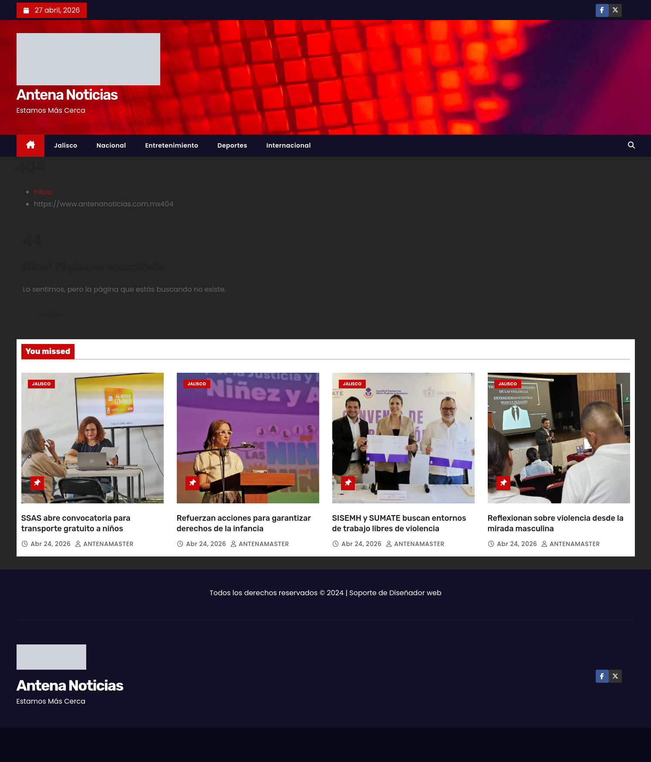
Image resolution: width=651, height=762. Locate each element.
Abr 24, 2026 (51, 543)
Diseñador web (415, 593)
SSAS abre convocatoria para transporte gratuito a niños (76, 523)
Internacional (288, 145)
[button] (631, 145)
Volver (50, 314)
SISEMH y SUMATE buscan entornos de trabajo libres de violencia (399, 523)
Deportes (232, 145)
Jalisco (66, 145)
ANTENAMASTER (104, 543)
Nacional (111, 145)
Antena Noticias (67, 94)
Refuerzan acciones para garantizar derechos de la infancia (244, 523)
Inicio (43, 192)
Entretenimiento (171, 145)
